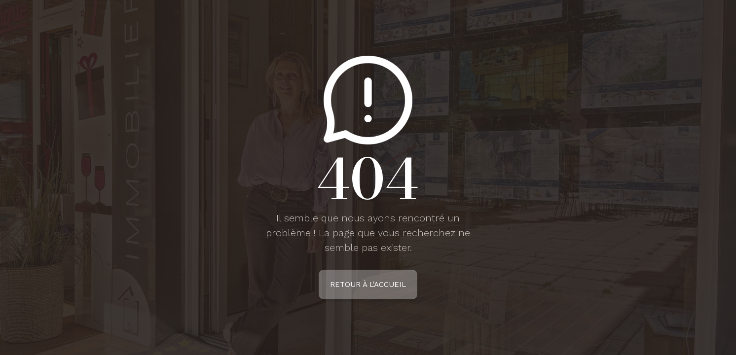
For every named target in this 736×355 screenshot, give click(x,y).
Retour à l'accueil (368, 284)
